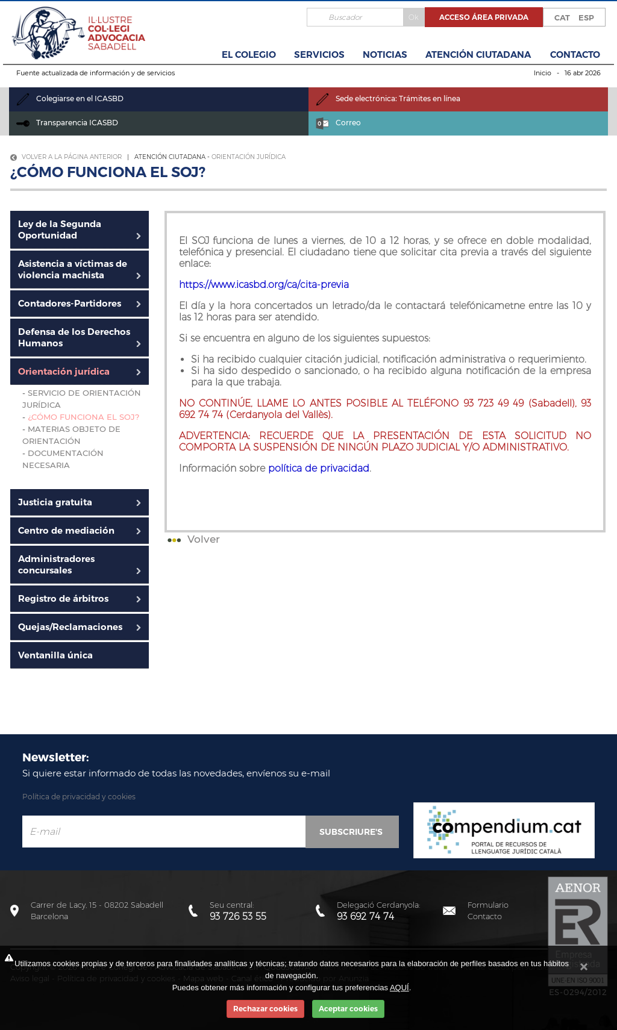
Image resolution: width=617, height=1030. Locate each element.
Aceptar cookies (348, 1008)
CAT (562, 17)
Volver (192, 539)
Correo (338, 122)
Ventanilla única (55, 655)
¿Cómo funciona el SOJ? (83, 417)
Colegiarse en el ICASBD (70, 98)
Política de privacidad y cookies (79, 796)
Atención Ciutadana (478, 54)
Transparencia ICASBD (67, 122)
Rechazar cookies (265, 1008)
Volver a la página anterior (66, 157)
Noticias (385, 54)
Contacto (575, 54)
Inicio (542, 73)
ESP (586, 17)
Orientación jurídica (248, 157)
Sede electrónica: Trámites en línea (388, 98)
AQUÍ (399, 987)
